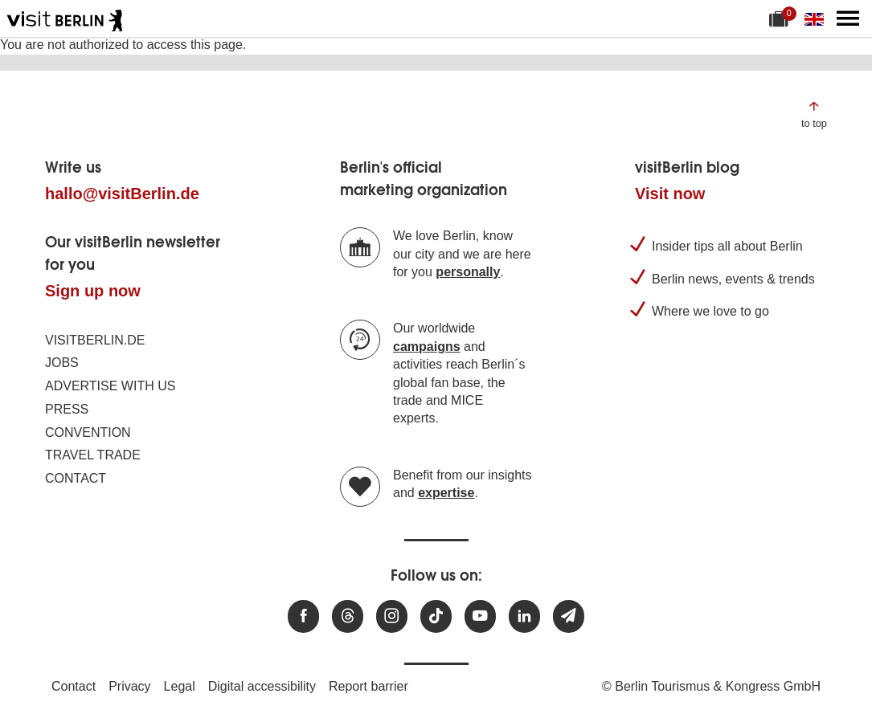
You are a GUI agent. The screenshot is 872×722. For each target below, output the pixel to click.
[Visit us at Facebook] (303, 616)
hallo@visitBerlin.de (122, 193)
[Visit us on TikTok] (436, 616)
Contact (75, 478)
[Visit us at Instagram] (391, 616)
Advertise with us (110, 386)
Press (66, 409)
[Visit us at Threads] (347, 616)
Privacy (129, 686)
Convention (88, 432)
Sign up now (93, 291)
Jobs (62, 362)
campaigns (427, 346)
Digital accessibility (262, 686)
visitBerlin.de (95, 340)
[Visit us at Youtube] (480, 616)
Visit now (670, 193)
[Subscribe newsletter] (568, 616)
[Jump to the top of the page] (814, 113)
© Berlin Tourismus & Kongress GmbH (711, 686)
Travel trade (93, 455)
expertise (446, 493)
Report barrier (368, 686)
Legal (179, 686)
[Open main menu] (848, 18)
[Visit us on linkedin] (524, 616)
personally (468, 272)
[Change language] (817, 18)
